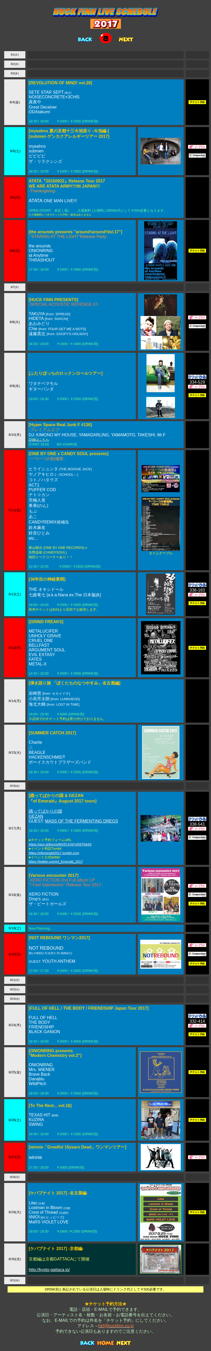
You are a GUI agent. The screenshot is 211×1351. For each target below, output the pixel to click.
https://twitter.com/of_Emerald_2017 (56, 862)
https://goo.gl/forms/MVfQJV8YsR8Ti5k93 (60, 844)
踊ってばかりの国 (45, 811)
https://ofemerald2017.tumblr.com (54, 853)
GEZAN (36, 816)
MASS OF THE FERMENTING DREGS (81, 821)
